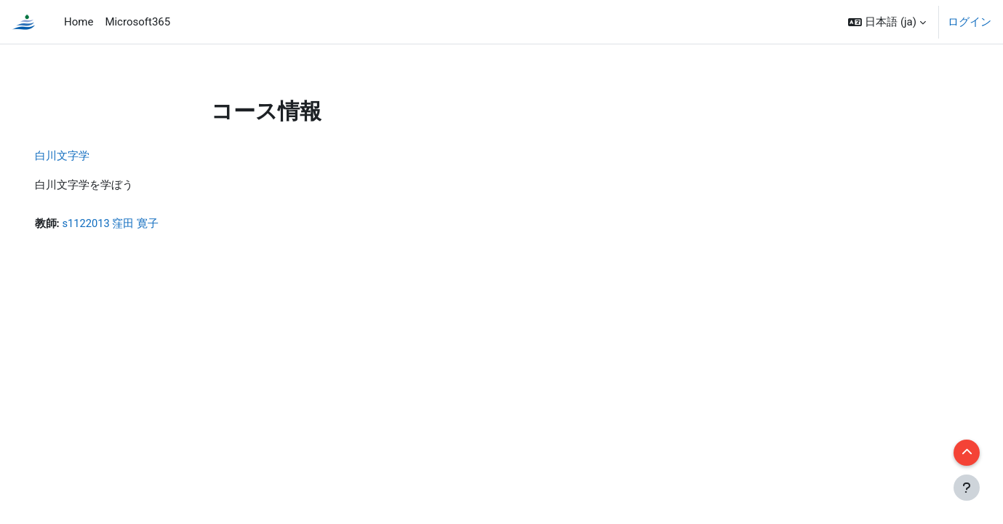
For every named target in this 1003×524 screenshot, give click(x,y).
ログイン (969, 21)
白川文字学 (82, 155)
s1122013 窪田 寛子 (131, 223)
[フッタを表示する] (967, 488)
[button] (887, 22)
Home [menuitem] (78, 21)
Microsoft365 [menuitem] (137, 21)
